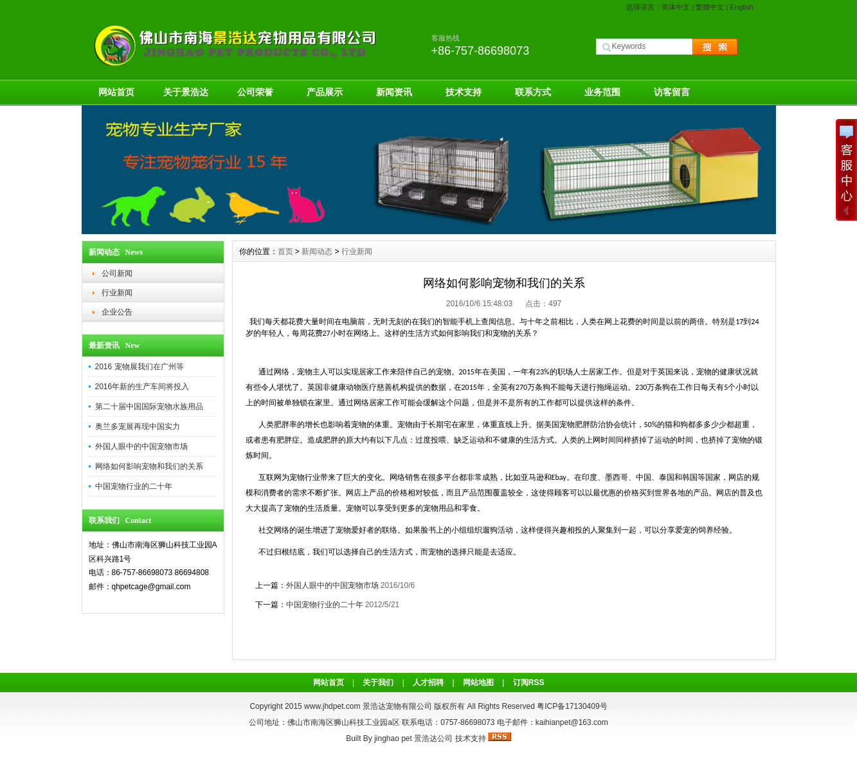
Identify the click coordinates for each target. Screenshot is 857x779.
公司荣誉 (255, 92)
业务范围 (602, 92)
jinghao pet (393, 738)
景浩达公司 (433, 738)
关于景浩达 (185, 92)
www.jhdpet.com (332, 706)
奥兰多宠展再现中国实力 (137, 426)
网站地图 (478, 682)
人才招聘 (428, 682)
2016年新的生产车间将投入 (142, 386)
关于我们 (378, 682)
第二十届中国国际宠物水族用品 (149, 406)
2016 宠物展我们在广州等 (139, 366)
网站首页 (116, 92)
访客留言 (672, 92)
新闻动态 (317, 251)
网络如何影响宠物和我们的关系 (149, 466)
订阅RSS (529, 682)
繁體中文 (710, 7)
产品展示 (325, 92)
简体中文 (676, 7)
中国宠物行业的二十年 (133, 486)
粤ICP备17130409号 (572, 706)
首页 (285, 251)
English (741, 7)
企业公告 (117, 311)
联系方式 (533, 92)
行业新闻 (117, 292)
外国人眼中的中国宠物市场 (141, 446)
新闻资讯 (394, 92)
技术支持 (464, 92)
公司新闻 (117, 273)
